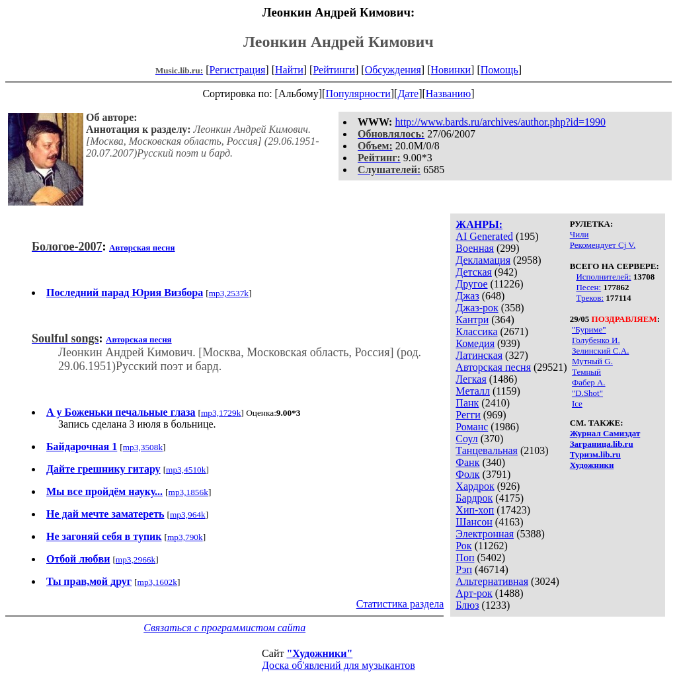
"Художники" (319, 653)
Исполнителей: (603, 277)
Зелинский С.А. (600, 351)
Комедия (475, 343)
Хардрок (475, 486)
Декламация (483, 260)
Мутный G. (592, 361)
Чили (579, 234)
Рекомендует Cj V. (603, 245)
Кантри (472, 319)
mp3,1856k (188, 492)
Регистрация (238, 69)
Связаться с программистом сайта (224, 627)
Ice (577, 403)
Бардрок (474, 498)
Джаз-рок (477, 307)
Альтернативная (492, 581)
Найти (289, 69)
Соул (466, 438)
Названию (448, 93)
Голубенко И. (596, 340)
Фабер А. (589, 382)
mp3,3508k (143, 447)
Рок (463, 545)
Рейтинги (334, 69)
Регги (468, 414)
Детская (474, 272)
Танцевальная (487, 450)
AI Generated (484, 236)
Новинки (450, 69)
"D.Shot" (587, 393)
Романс (472, 426)
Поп (465, 557)
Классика (476, 331)
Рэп (464, 569)
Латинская (479, 355)
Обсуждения (393, 69)
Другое (471, 283)
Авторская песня (493, 367)
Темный (586, 372)
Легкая (471, 379)
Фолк (467, 474)
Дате (407, 93)
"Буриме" (589, 329)
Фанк (467, 462)
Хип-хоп (475, 510)
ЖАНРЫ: (479, 224)
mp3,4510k (186, 470)
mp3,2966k (135, 559)
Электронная (485, 533)
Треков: (590, 298)
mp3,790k (185, 537)
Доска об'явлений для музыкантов (338, 665)
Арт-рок (474, 593)
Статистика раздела (400, 603)
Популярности (357, 93)
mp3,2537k (229, 293)
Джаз (467, 295)
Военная (475, 248)
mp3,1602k (157, 582)
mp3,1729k (221, 413)
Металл (473, 391)
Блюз (467, 605)
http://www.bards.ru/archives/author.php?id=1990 (500, 122)
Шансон (474, 521)
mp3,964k (188, 515)
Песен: (588, 287)
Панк (467, 402)
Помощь (499, 69)
